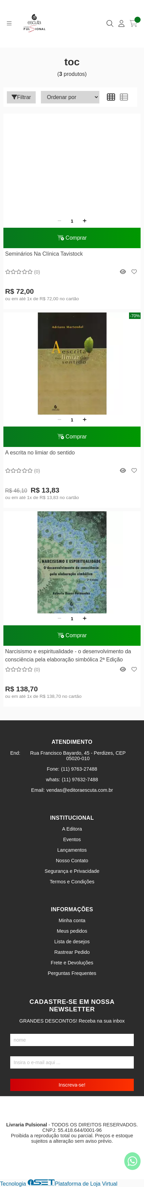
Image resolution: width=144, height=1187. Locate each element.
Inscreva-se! (72, 1085)
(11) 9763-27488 (79, 769)
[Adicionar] (85, 221)
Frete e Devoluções (72, 962)
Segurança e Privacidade (72, 871)
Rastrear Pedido (72, 952)
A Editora (72, 829)
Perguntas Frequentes (72, 973)
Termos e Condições (72, 881)
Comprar (72, 238)
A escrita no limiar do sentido (40, 452)
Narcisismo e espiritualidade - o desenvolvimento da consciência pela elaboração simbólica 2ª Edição (68, 655)
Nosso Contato (72, 860)
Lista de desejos (72, 941)
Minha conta (72, 920)
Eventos (72, 839)
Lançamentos (71, 850)
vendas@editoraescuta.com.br (79, 790)
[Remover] (59, 221)
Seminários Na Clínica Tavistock (44, 254)
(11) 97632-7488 (80, 779)
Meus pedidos (72, 931)
